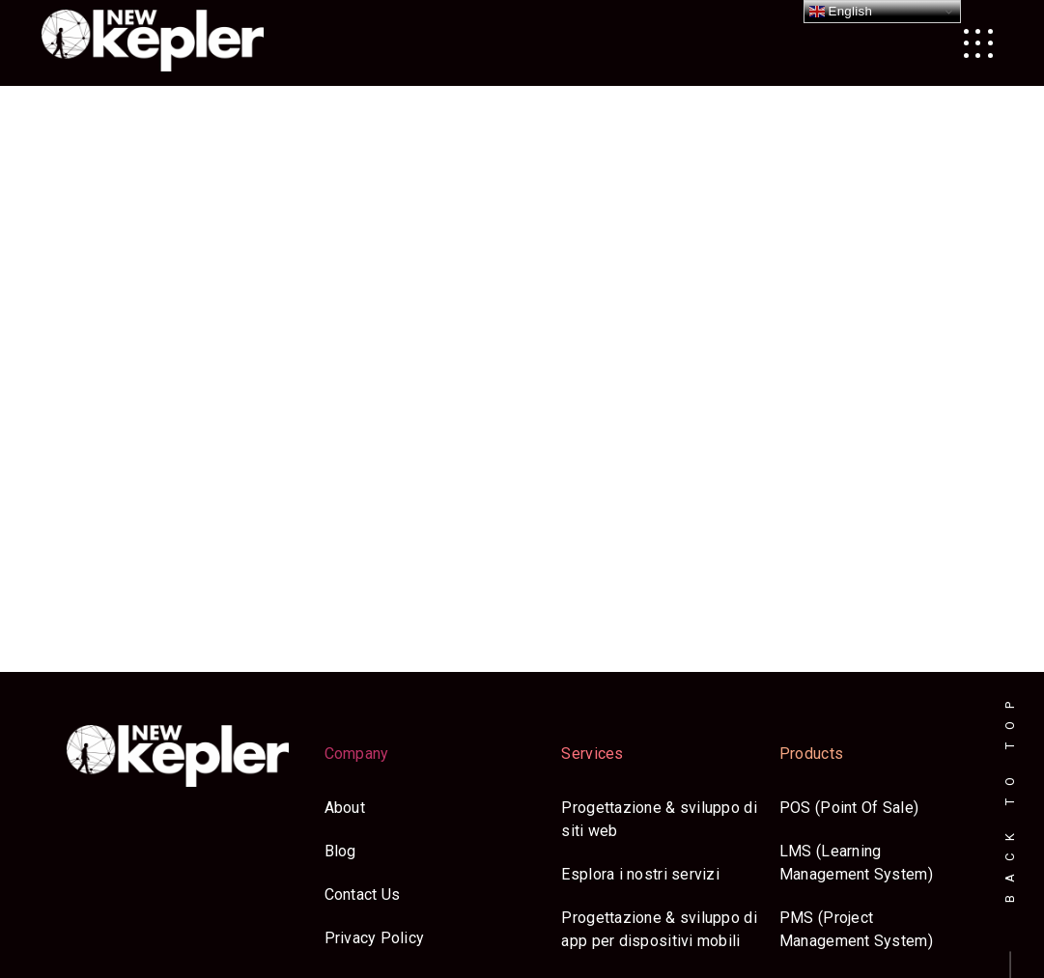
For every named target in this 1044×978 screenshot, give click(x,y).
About (344, 807)
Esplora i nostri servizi (640, 874)
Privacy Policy (374, 938)
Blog (340, 851)
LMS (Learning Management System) (856, 862)
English (841, 11)
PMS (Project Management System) (856, 929)
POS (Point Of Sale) (848, 807)
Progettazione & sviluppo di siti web (658, 819)
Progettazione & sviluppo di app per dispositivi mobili (658, 929)
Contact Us (362, 894)
